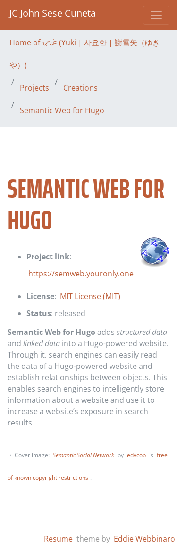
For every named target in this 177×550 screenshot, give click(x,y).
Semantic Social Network (83, 454)
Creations (80, 88)
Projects (34, 88)
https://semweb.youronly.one (81, 273)
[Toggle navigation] (156, 15)
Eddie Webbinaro (144, 538)
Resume (58, 538)
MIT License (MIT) (90, 296)
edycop (136, 454)
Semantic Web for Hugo (62, 110)
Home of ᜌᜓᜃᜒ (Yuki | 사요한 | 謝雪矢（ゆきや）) (84, 53)
